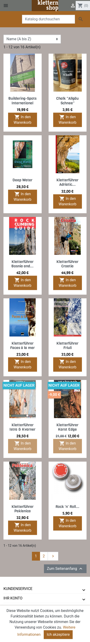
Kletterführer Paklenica (23, 508)
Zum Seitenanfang (65, 568)
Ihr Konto (12, 598)
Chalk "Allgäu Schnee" (67, 100)
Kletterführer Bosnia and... (22, 264)
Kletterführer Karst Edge (67, 427)
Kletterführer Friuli (67, 345)
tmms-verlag (16, 607)
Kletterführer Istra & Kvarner (22, 427)
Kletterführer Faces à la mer (22, 345)
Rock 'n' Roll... (67, 506)
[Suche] (48, 19)
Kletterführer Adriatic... (67, 182)
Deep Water (22, 180)
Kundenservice (17, 588)
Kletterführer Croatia (67, 264)
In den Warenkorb (22, 119)
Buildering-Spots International (22, 100)
